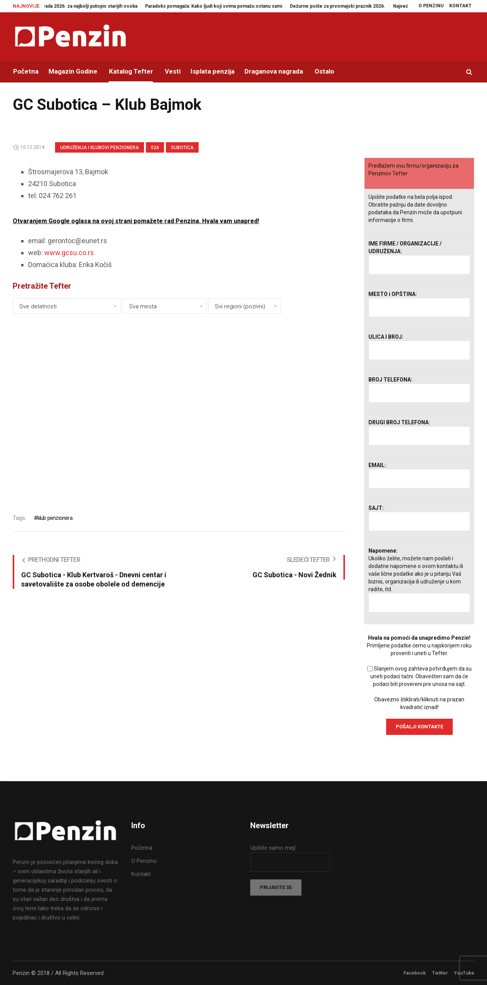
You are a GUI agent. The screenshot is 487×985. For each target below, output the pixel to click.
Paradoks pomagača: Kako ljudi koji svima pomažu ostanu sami (222, 6)
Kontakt (141, 874)
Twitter (440, 973)
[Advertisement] (179, 408)
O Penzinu (144, 860)
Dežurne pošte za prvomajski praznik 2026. (347, 6)
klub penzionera (54, 517)
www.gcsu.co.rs (69, 253)
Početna (141, 847)
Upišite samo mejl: (273, 847)
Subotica (182, 147)
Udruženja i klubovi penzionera (99, 147)
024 (155, 147)
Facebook (414, 973)
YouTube (464, 973)
